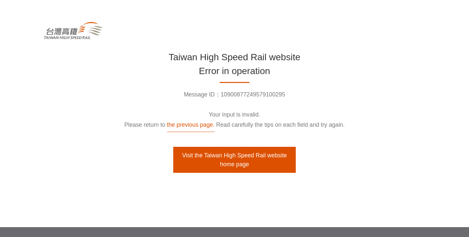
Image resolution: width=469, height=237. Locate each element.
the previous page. (191, 124)
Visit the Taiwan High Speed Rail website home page (234, 159)
